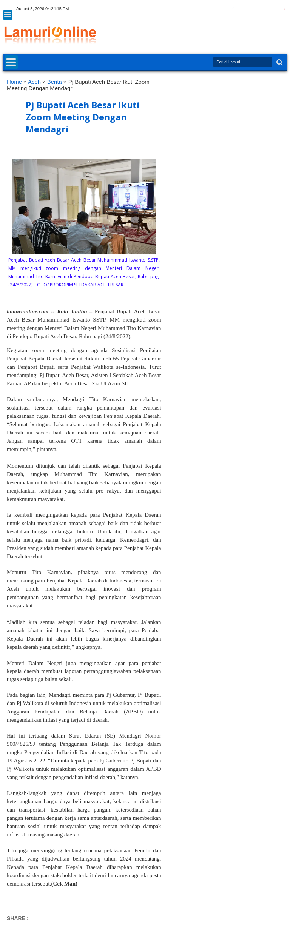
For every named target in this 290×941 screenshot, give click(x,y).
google (243, 8)
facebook (233, 8)
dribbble (272, 8)
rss (253, 8)
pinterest (282, 8)
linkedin (262, 8)
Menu (7, 15)
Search (278, 62)
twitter (223, 8)
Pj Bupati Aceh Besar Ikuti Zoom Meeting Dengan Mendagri (82, 117)
